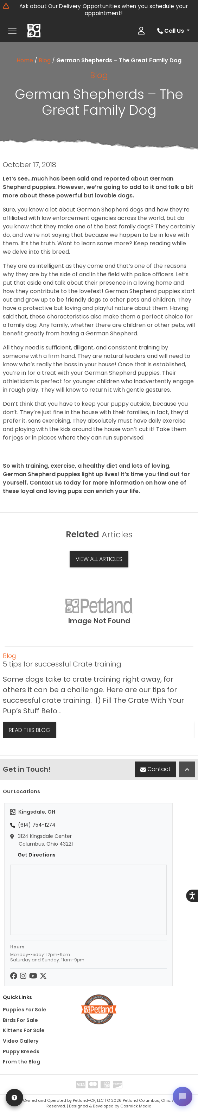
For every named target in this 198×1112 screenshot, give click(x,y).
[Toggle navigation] (12, 31)
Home (25, 60)
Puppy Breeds (21, 1051)
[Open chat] (182, 1096)
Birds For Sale (20, 1020)
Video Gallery (21, 1040)
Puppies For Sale (24, 1009)
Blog (45, 60)
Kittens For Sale (24, 1030)
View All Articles (99, 559)
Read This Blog (29, 730)
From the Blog (21, 1061)
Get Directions (33, 854)
